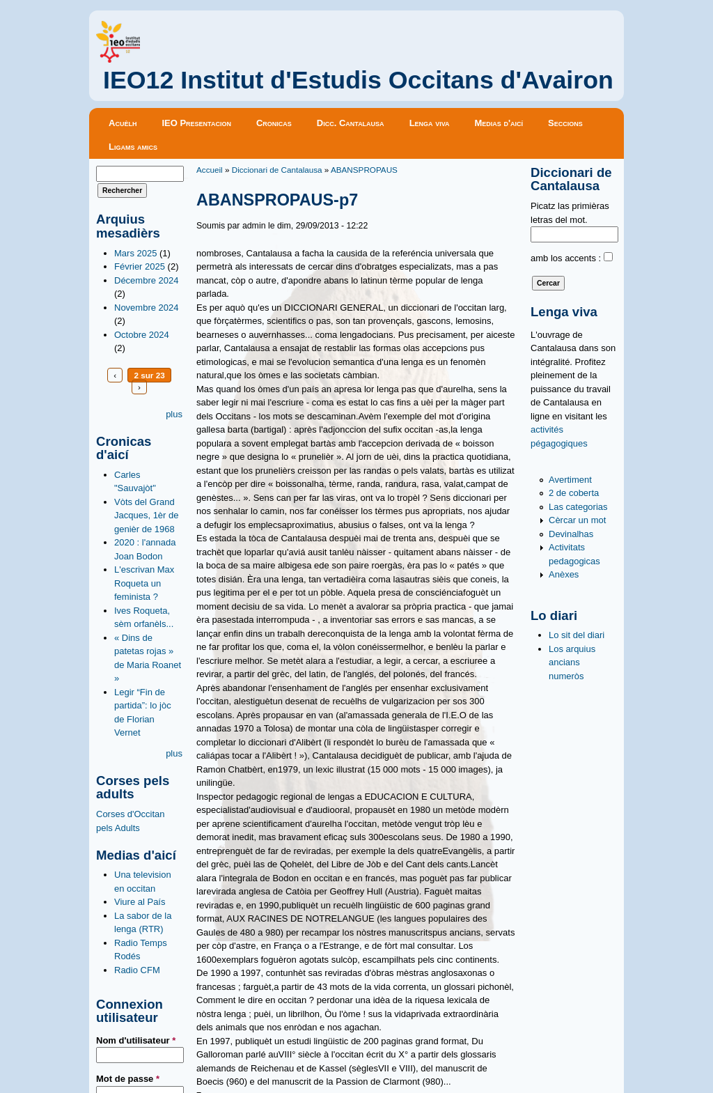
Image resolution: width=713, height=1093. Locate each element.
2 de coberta (574, 493)
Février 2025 (139, 266)
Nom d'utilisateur (135, 1040)
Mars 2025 (135, 253)
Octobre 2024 (141, 335)
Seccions (565, 123)
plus (174, 414)
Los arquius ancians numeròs (572, 662)
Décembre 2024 (146, 280)
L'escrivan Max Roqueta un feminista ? (144, 583)
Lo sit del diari (576, 635)
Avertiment (570, 479)
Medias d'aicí (499, 123)
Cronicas (274, 123)
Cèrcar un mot (577, 520)
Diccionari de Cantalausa (277, 169)
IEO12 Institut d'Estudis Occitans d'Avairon (358, 80)
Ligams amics (133, 146)
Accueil (209, 169)
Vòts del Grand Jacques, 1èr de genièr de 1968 (146, 515)
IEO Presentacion (196, 123)
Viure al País (139, 902)
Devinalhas (571, 534)
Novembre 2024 (146, 307)
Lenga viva (429, 123)
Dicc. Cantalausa (350, 123)
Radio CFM (137, 970)
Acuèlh (122, 123)
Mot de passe (127, 1078)
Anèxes (564, 574)
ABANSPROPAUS (364, 169)
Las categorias (578, 507)
